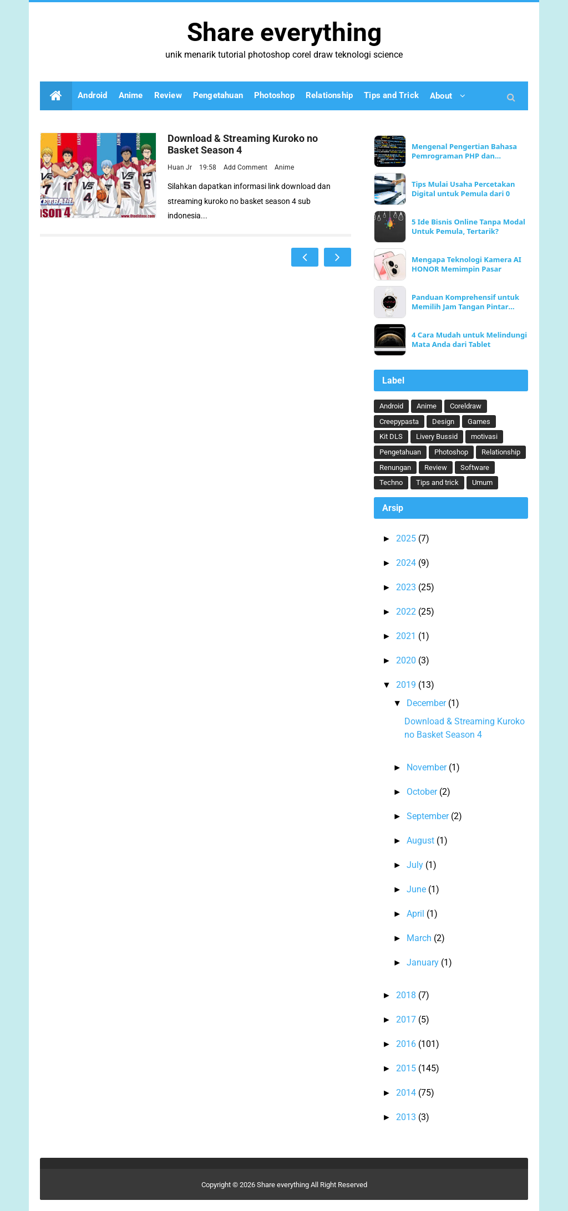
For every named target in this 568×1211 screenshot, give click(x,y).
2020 (407, 660)
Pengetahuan (400, 452)
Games (479, 421)
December (427, 703)
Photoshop (451, 452)
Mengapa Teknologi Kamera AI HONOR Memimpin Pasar (466, 264)
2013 (407, 1117)
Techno (391, 482)
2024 (407, 563)
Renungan (395, 467)
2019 (407, 684)
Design (443, 421)
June (417, 889)
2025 (407, 538)
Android (391, 406)
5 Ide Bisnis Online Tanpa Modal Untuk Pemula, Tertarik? (468, 226)
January (424, 962)
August (422, 840)
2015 (407, 1068)
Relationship (500, 452)
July (416, 865)
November (428, 767)
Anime (284, 167)
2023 (407, 587)
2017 (407, 1019)
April (417, 913)
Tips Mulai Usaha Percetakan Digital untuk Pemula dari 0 (463, 189)
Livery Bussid (437, 436)
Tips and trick (437, 482)
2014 (407, 1092)
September (429, 816)
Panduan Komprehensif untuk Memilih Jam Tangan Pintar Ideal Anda (465, 302)
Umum (482, 482)
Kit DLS (391, 436)
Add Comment (246, 167)
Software (474, 467)
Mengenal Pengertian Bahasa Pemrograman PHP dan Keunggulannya (464, 151)
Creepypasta (399, 421)
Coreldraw (465, 406)
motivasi (484, 436)
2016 (407, 1044)
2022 (407, 611)
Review (435, 467)
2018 (407, 995)
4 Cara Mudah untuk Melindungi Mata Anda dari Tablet (469, 339)
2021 (407, 636)
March (420, 938)
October (423, 791)
